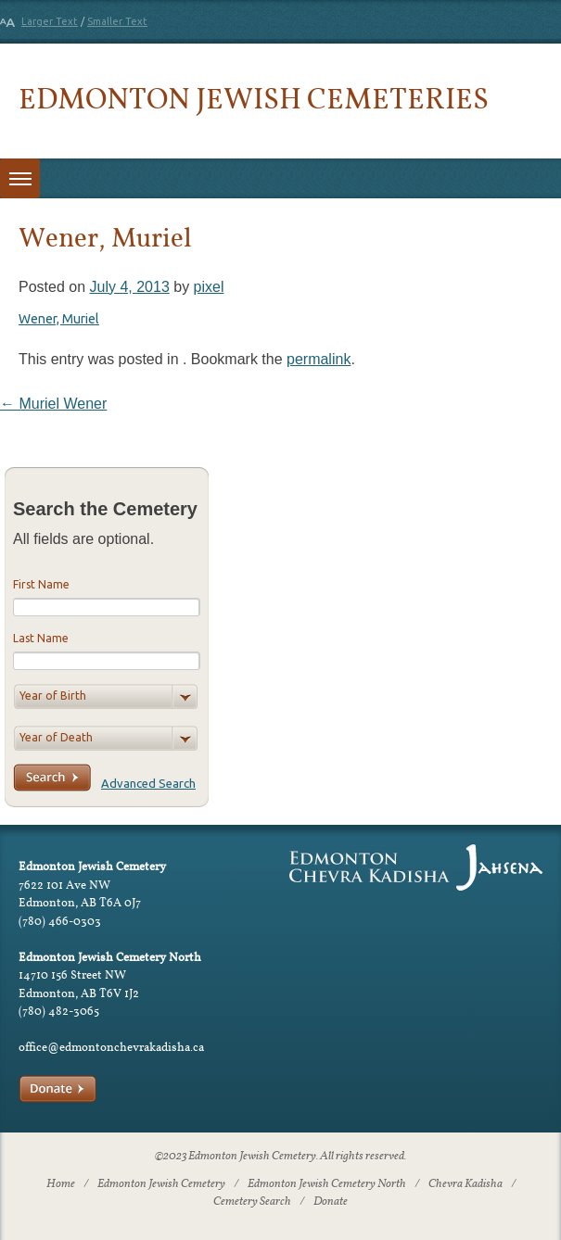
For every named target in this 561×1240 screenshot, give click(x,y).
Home (60, 1184)
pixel (209, 287)
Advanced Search (148, 783)
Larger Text (49, 21)
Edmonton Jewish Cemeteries (254, 97)
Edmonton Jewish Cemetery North (327, 1184)
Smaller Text (117, 21)
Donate (330, 1202)
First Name (41, 584)
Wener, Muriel (59, 318)
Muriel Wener (53, 403)
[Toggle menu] (20, 178)
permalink (319, 359)
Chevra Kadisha (465, 1184)
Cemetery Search (252, 1202)
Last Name (41, 638)
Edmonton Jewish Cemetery (161, 1184)
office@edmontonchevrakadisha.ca (111, 1047)
